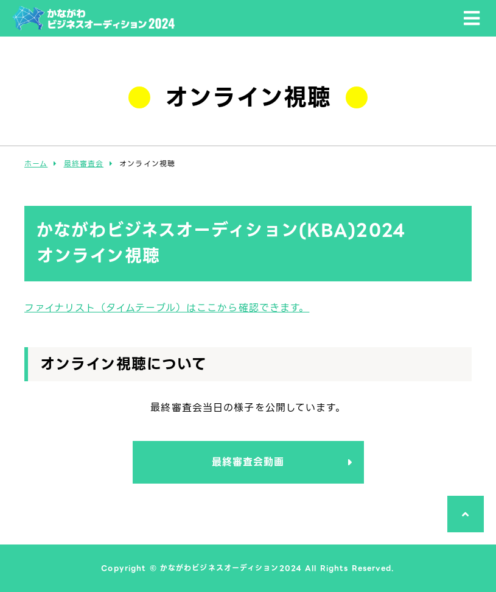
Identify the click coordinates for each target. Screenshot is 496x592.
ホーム (35, 163)
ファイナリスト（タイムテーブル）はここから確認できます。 (166, 307)
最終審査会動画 (248, 462)
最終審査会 (84, 163)
